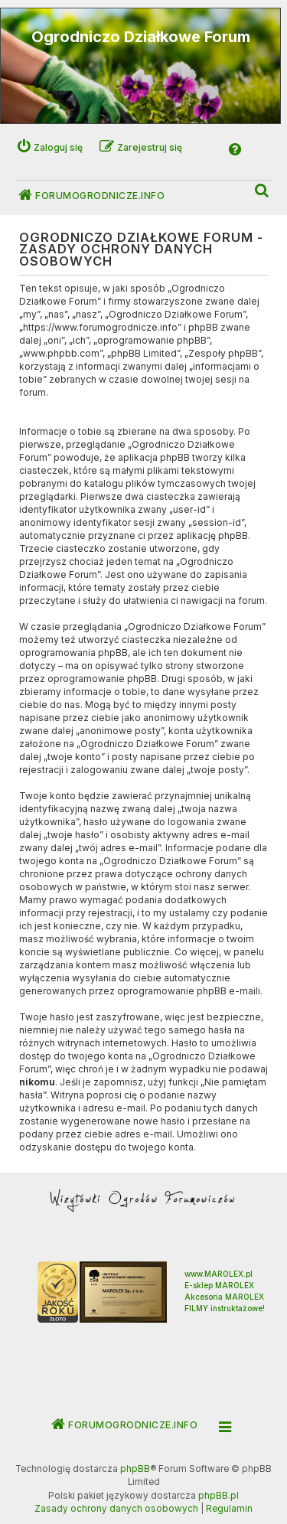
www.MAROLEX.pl (218, 1273)
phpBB (135, 1469)
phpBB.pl (218, 1495)
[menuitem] (262, 191)
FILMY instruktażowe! (224, 1308)
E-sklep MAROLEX (219, 1285)
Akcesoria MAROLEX (224, 1296)
